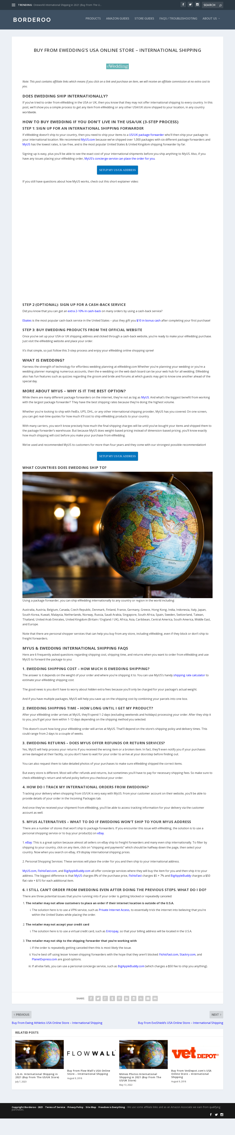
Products (93, 21)
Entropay (112, 934)
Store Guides (144, 21)
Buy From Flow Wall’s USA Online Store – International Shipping (88, 1074)
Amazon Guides (117, 21)
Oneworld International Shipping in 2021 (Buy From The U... (67, 5)
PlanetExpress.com (44, 962)
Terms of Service (55, 1109)
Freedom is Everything (111, 1109)
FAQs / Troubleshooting (178, 21)
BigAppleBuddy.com (131, 969)
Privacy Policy (75, 1109)
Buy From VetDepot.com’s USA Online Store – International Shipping (191, 1076)
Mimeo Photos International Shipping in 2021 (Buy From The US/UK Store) (140, 1080)
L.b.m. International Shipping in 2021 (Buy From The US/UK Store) (37, 1078)
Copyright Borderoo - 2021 (27, 1109)
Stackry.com (187, 957)
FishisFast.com (168, 957)
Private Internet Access (114, 912)
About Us (210, 21)
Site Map (91, 1109)
